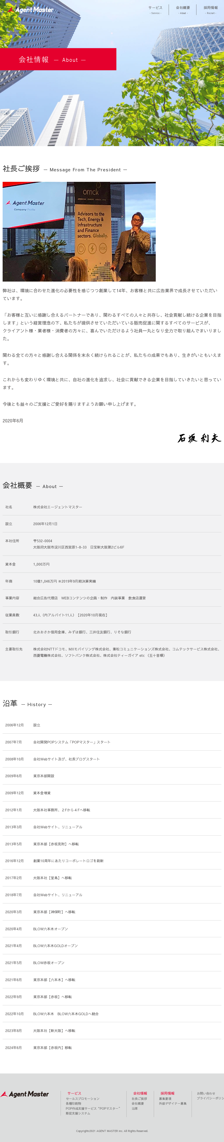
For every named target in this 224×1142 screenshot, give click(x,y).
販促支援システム (78, 1113)
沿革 (135, 1108)
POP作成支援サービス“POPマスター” (93, 1108)
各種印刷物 (73, 1103)
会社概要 (138, 1103)
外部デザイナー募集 (173, 1103)
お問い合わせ (206, 1093)
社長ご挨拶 (139, 1098)
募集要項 (165, 1098)
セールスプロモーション (83, 1098)
